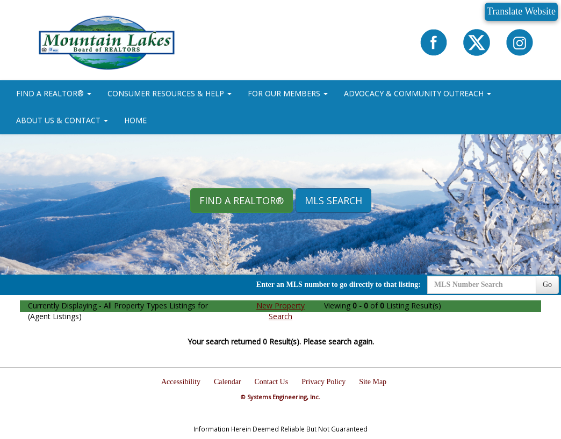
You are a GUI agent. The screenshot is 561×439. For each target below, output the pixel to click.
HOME (135, 120)
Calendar (227, 382)
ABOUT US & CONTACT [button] (62, 120)
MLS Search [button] (333, 200)
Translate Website (521, 11)
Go (547, 284)
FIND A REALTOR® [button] (53, 93)
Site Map (372, 382)
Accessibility (180, 382)
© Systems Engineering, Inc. (280, 397)
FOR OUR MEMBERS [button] (288, 93)
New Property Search (280, 310)
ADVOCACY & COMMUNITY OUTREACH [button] (417, 93)
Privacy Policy (323, 382)
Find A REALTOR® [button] (241, 200)
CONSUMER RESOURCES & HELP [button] (169, 93)
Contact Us (272, 382)
